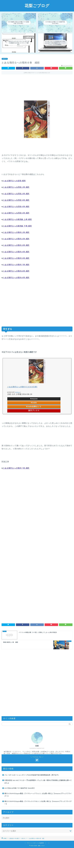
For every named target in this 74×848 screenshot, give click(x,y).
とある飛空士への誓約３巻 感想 (16, 245)
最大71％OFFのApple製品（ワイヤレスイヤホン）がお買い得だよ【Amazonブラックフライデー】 (38, 803)
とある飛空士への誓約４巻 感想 (16, 252)
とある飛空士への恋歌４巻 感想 (16, 207)
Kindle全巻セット (33, 407)
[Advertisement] (37, 85)
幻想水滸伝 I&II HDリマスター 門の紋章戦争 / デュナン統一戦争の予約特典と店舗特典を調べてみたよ (38, 782)
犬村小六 (5, 58)
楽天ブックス (34, 411)
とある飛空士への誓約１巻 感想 (16, 232)
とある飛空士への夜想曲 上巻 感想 (17, 219)
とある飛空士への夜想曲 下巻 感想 (17, 226)
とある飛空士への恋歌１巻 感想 (16, 187)
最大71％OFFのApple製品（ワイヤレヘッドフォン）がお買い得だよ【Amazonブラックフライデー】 (38, 795)
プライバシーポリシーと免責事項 (35, 843)
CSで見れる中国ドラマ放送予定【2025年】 (19, 788)
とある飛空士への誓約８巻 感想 (16, 271)
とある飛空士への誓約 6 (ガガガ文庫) (22, 387)
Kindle (34, 403)
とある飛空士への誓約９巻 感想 (16, 278)
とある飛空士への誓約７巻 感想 (16, 265)
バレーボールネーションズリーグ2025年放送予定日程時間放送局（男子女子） (32, 775)
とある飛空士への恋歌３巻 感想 (16, 200)
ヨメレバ (18, 392)
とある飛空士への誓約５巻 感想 (16, 258)
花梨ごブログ (37, 5)
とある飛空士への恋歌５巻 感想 (16, 213)
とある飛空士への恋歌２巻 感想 (16, 194)
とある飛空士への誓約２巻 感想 (16, 239)
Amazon (34, 399)
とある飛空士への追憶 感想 (14, 181)
